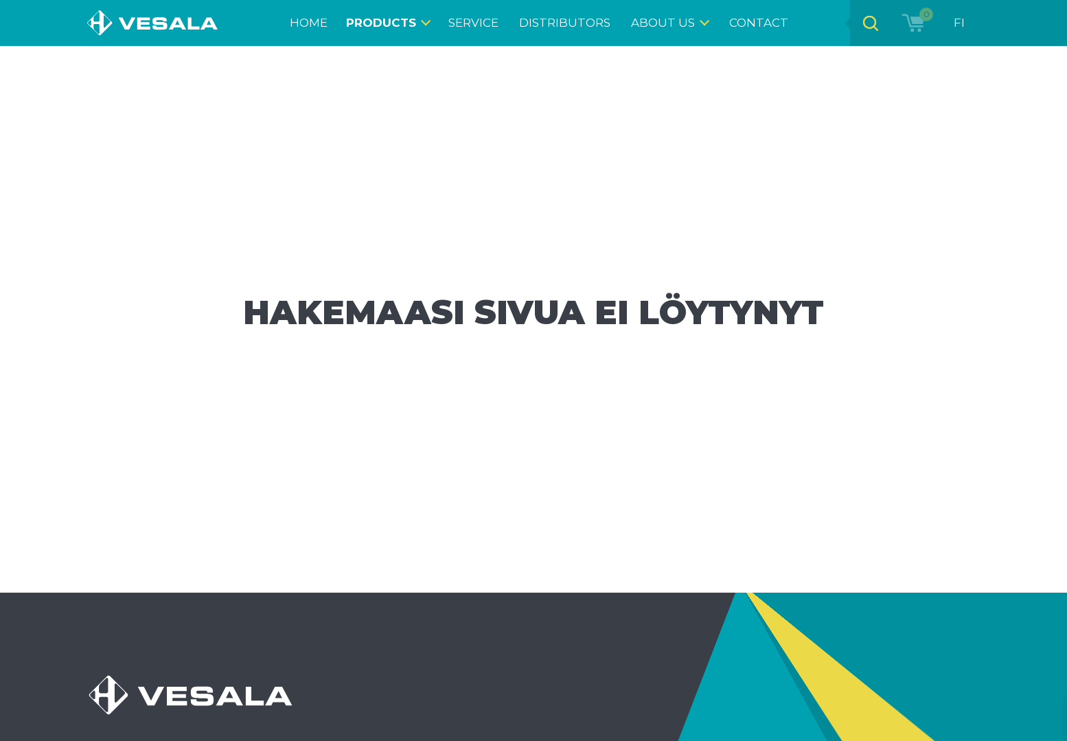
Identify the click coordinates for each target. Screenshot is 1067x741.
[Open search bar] (870, 23)
